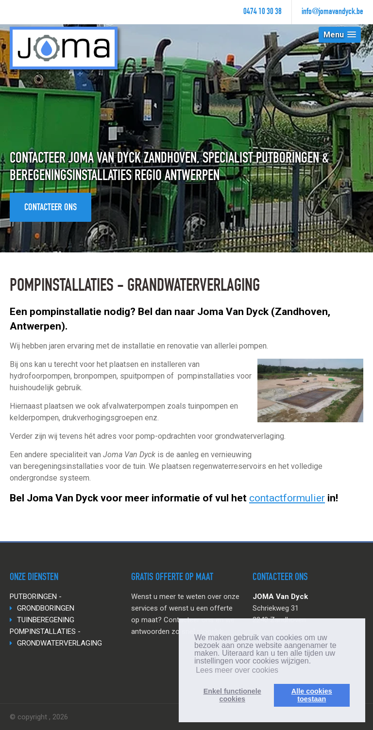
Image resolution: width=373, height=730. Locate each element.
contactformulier (287, 498)
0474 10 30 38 (262, 12)
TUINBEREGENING (45, 619)
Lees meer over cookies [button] (237, 670)
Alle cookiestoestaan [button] (311, 695)
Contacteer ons (50, 208)
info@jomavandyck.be (332, 12)
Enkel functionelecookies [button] (232, 695)
